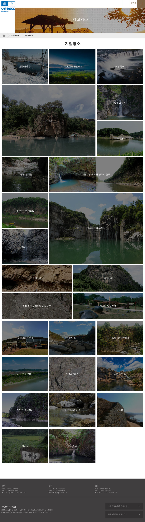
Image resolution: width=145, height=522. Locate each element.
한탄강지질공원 (21, 4)
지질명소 (15, 35)
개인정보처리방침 (8, 507)
